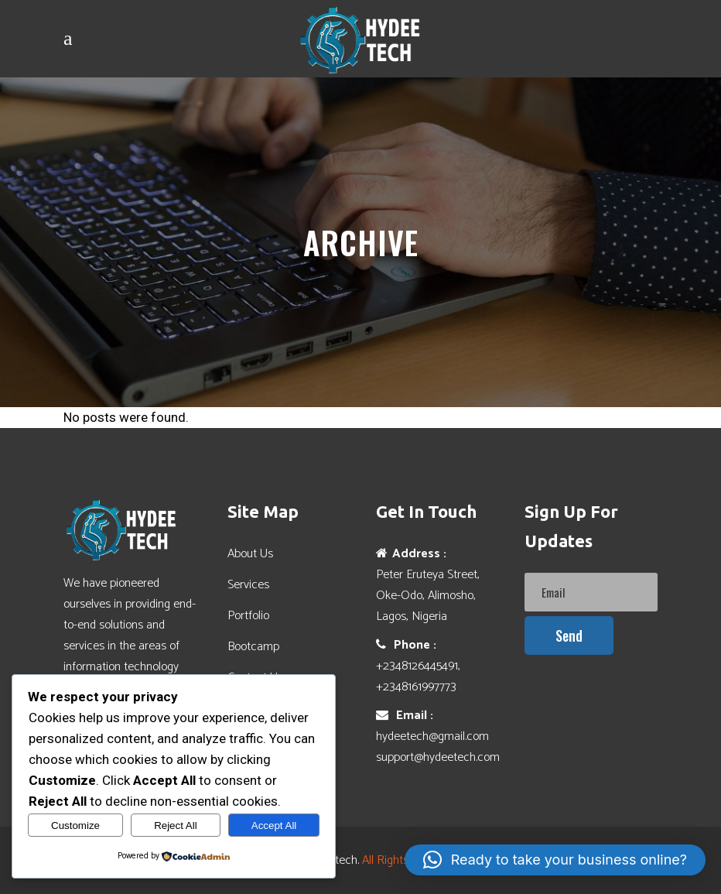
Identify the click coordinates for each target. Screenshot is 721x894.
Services (248, 584)
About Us (250, 553)
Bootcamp (253, 646)
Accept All (274, 825)
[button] (555, 859)
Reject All (175, 825)
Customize (75, 825)
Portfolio (248, 615)
